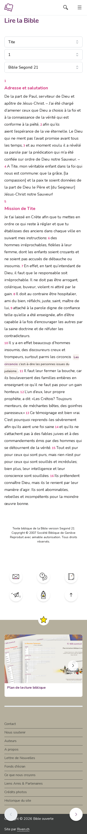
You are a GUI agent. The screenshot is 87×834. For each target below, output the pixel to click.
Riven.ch (23, 829)
